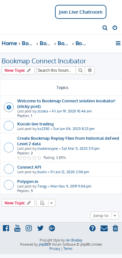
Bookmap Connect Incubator (44, 61)
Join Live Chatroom (80, 12)
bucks (42, 172)
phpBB (43, 244)
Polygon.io (27, 181)
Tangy (42, 186)
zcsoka (42, 111)
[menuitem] (105, 28)
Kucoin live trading (35, 123)
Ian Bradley (74, 240)
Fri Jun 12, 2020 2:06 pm (69, 172)
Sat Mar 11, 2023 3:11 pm (80, 148)
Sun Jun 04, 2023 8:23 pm (74, 128)
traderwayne (47, 148)
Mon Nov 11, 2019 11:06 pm (70, 186)
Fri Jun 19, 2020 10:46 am (72, 111)
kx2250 (43, 128)
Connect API (29, 167)
